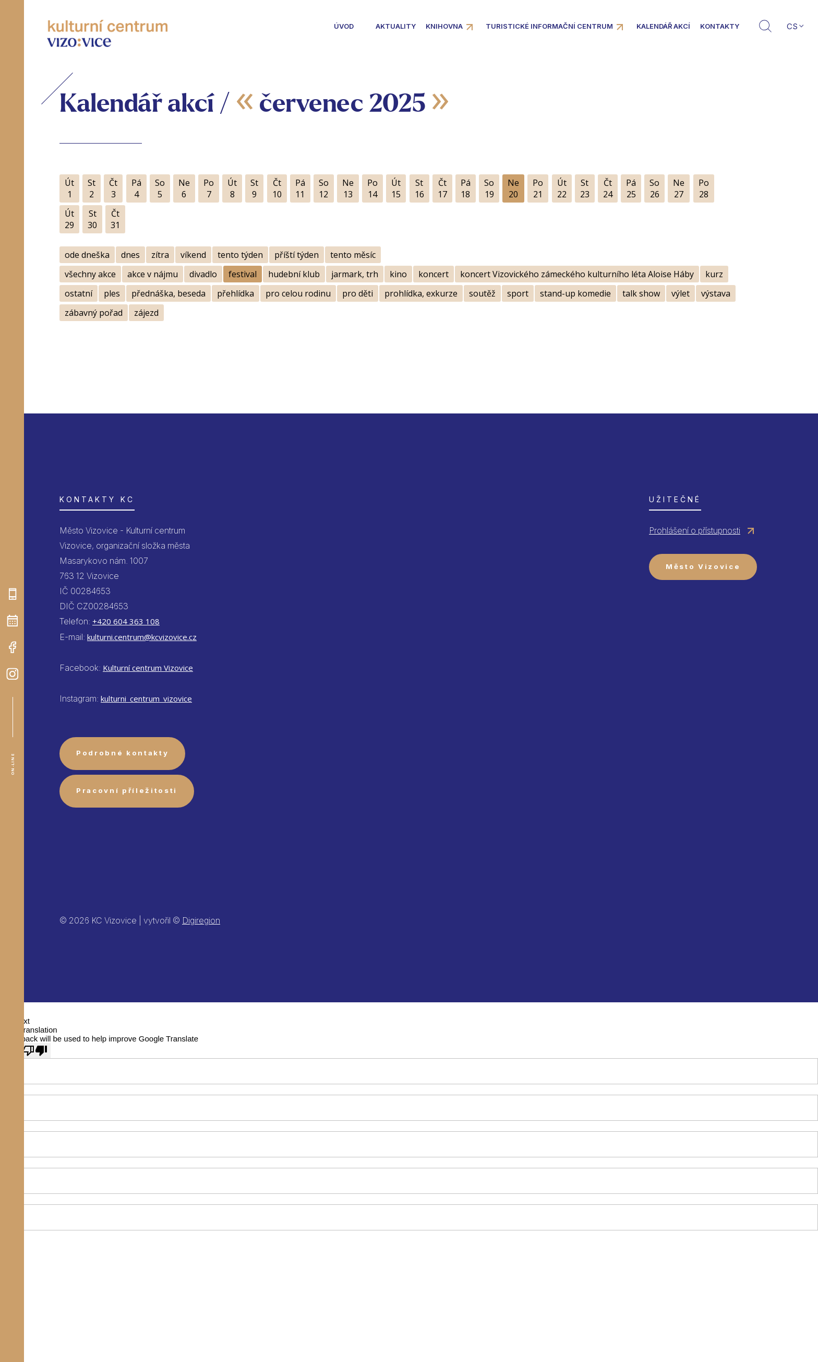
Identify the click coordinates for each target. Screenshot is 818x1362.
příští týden (296, 254)
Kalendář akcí (663, 26)
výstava (715, 293)
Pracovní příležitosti (126, 790)
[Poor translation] (35, 1050)
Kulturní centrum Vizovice (148, 667)
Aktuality (396, 26)
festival (242, 274)
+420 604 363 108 (126, 621)
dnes (130, 254)
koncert (433, 274)
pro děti (357, 293)
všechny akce (90, 274)
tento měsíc (353, 254)
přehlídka (235, 293)
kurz (714, 274)
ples (112, 293)
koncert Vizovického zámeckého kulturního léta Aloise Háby (577, 274)
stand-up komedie (575, 293)
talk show (641, 293)
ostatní (78, 293)
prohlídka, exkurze (421, 293)
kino (398, 274)
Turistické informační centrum (549, 26)
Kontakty (719, 26)
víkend (193, 254)
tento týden (240, 254)
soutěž (482, 293)
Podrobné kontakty (122, 753)
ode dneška (87, 254)
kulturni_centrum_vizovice (146, 698)
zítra (160, 254)
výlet (680, 293)
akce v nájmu (152, 274)
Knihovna (444, 26)
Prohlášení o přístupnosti (694, 530)
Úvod (344, 26)
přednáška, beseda (168, 293)
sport (517, 293)
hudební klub (294, 274)
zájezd (146, 312)
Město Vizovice (703, 566)
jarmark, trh (354, 274)
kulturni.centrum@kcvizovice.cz (142, 637)
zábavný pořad (94, 312)
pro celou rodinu (298, 293)
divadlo (203, 274)
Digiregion (201, 920)
